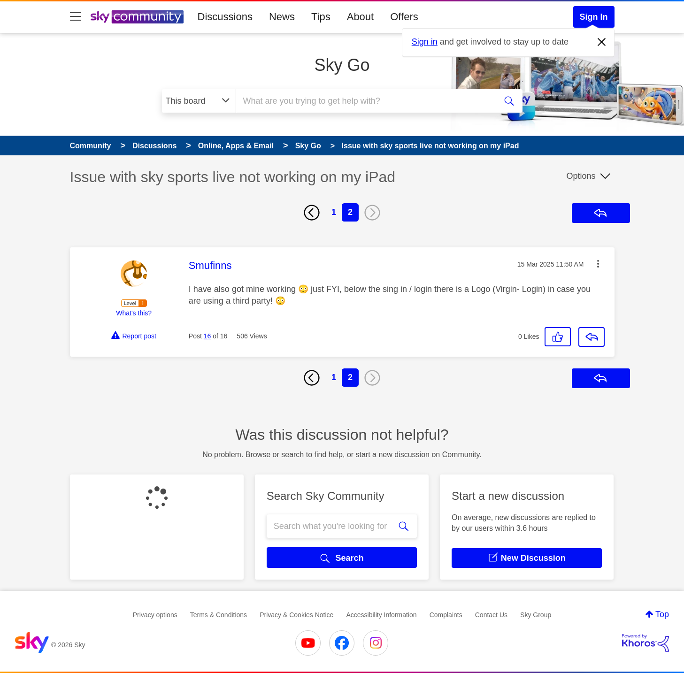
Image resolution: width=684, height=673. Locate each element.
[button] (598, 263)
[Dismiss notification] (601, 42)
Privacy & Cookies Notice (296, 615)
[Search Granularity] (199, 101)
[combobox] (365, 101)
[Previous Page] (311, 212)
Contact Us (491, 615)
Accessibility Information (381, 615)
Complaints (446, 615)
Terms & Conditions (218, 615)
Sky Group (535, 615)
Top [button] (662, 614)
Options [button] (580, 176)
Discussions (225, 17)
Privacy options (155, 615)
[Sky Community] (137, 17)
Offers (404, 17)
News (282, 17)
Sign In (594, 17)
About (360, 17)
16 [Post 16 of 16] (207, 336)
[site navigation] (75, 17)
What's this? (134, 313)
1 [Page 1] (333, 212)
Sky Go (341, 65)
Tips (320, 17)
